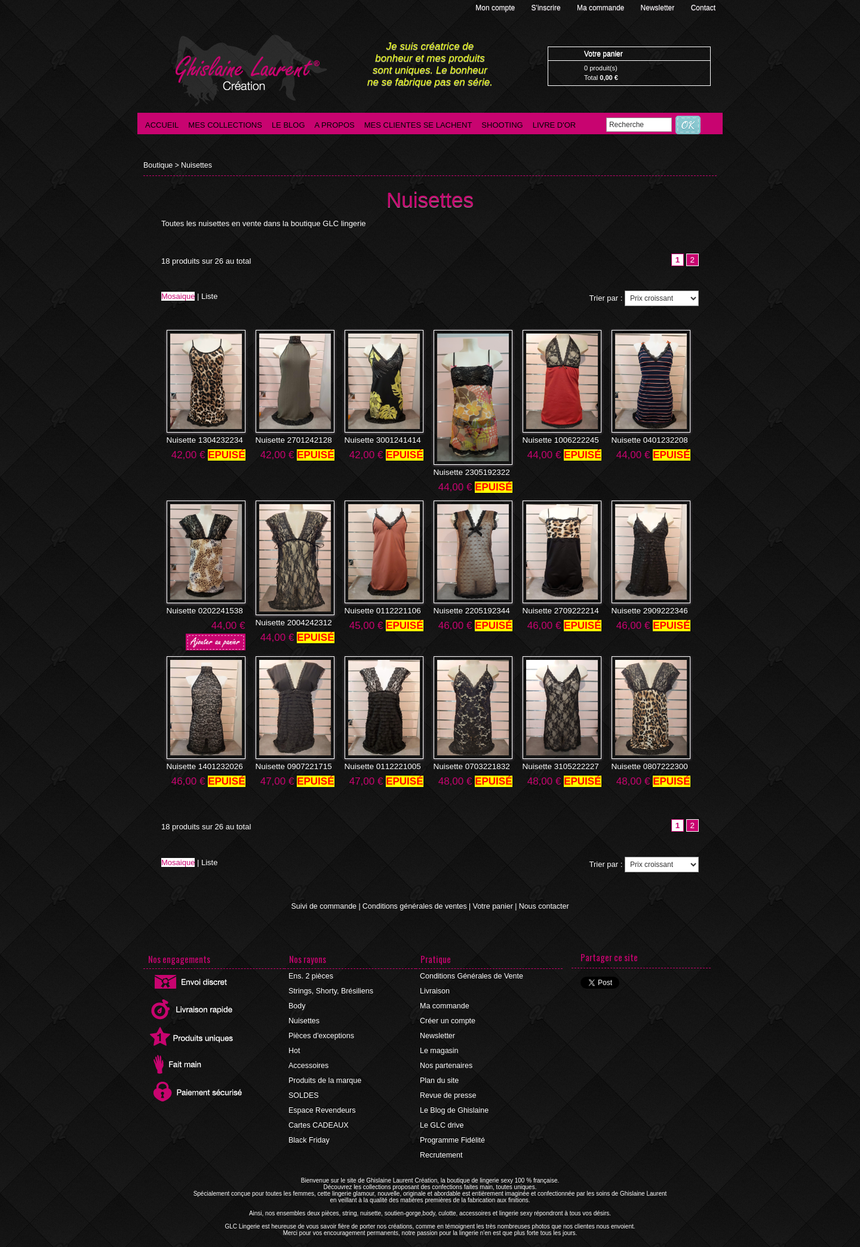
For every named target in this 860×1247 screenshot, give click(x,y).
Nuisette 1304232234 (201, 440)
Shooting (502, 125)
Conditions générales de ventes (415, 905)
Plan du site (439, 1075)
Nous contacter (539, 905)
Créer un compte (447, 1018)
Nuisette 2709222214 (557, 610)
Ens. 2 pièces (310, 975)
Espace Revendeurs (321, 1104)
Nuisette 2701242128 (290, 440)
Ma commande (601, 8)
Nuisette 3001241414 (379, 440)
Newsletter (659, 8)
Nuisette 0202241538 (201, 610)
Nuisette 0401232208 (646, 440)
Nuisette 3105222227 (557, 765)
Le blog (288, 125)
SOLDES (303, 1089)
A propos (335, 125)
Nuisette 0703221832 (468, 765)
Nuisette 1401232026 (201, 765)
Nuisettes (195, 165)
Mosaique (178, 296)
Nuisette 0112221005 (379, 765)
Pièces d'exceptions (320, 1032)
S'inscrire (547, 8)
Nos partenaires (445, 1061)
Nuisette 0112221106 (379, 610)
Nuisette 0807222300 (646, 765)
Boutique (157, 165)
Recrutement (441, 1147)
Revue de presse (447, 1089)
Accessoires (308, 1061)
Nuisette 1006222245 (557, 440)
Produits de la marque (324, 1075)
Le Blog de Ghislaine (453, 1104)
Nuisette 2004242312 (290, 622)
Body (297, 1003)
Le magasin (438, 1046)
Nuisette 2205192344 (468, 610)
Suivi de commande (327, 905)
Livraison (434, 989)
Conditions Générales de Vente (470, 975)
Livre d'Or (554, 125)
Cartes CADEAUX (318, 1118)
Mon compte (496, 8)
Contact (703, 8)
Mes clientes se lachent (418, 125)
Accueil (162, 125)
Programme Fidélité (451, 1132)
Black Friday (308, 1132)
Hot (294, 1046)
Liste (209, 296)
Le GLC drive (441, 1118)
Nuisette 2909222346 (646, 610)
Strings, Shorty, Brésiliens (330, 989)
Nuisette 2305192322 (468, 472)
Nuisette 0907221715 (290, 765)
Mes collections (225, 125)
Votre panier (490, 905)
